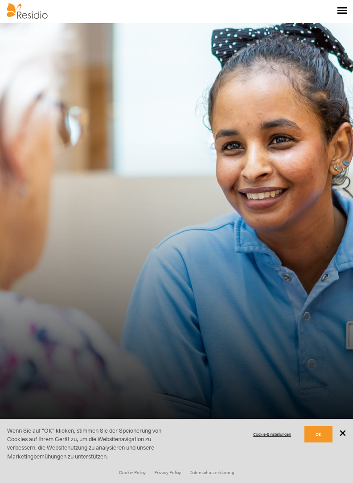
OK (318, 434)
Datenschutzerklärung (211, 472)
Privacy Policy (167, 472)
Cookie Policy (132, 472)
